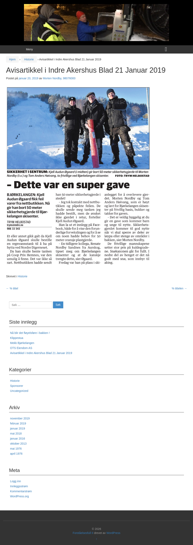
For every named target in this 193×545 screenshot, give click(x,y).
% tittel (12, 288)
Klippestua (16, 338)
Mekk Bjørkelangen (22, 343)
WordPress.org (19, 496)
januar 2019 (17, 428)
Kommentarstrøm (21, 491)
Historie (29, 59)
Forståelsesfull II (83, 533)
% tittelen (179, 288)
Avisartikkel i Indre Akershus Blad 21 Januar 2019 (41, 353)
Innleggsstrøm (19, 486)
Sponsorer (16, 385)
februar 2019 (18, 423)
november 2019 (20, 418)
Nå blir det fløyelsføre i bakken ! (30, 332)
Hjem (12, 59)
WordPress (113, 533)
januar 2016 (17, 438)
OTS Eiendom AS (21, 348)
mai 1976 (16, 448)
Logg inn (15, 481)
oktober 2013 (18, 443)
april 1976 (16, 453)
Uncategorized (19, 390)
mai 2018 (16, 433)
